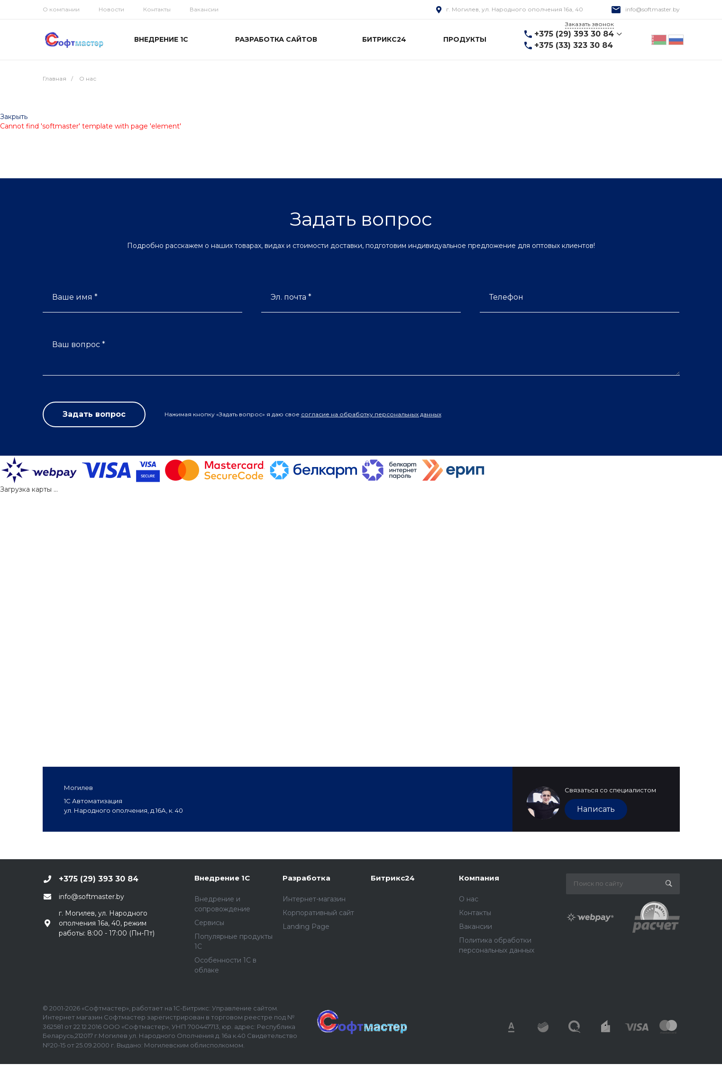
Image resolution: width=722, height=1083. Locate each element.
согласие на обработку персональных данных (371, 414)
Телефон (506, 297)
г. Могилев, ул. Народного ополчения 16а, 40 (514, 9)
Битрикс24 (393, 877)
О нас (468, 899)
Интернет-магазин (314, 899)
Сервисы (209, 922)
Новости (111, 9)
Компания (479, 877)
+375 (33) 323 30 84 (573, 45)
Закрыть (13, 116)
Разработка (306, 877)
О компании (61, 9)
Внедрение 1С (222, 877)
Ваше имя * (75, 297)
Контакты (157, 9)
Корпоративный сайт (318, 913)
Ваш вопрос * (78, 344)
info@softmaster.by (652, 9)
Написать (596, 809)
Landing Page (306, 926)
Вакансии (204, 9)
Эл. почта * (291, 297)
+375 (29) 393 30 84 (574, 33)
